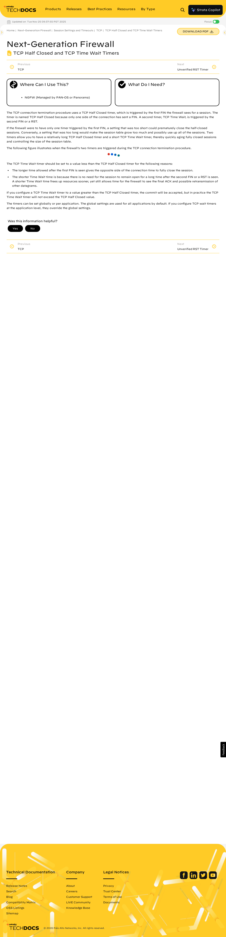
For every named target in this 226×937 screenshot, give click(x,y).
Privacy (108, 885)
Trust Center (112, 891)
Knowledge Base (78, 907)
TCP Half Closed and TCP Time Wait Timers (133, 30)
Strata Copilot (205, 10)
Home (11, 30)
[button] (223, 749)
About (70, 885)
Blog (9, 896)
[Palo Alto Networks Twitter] (203, 878)
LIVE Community (78, 902)
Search (11, 891)
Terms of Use (112, 896)
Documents (111, 902)
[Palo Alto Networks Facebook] (184, 878)
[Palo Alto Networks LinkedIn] (194, 878)
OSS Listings (15, 907)
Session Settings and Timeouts (73, 30)
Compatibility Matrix (20, 902)
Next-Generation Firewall (34, 30)
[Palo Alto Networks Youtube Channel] (213, 878)
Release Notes (16, 885)
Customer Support (79, 896)
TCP (99, 30)
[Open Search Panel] (184, 10)
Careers (71, 891)
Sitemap (12, 913)
